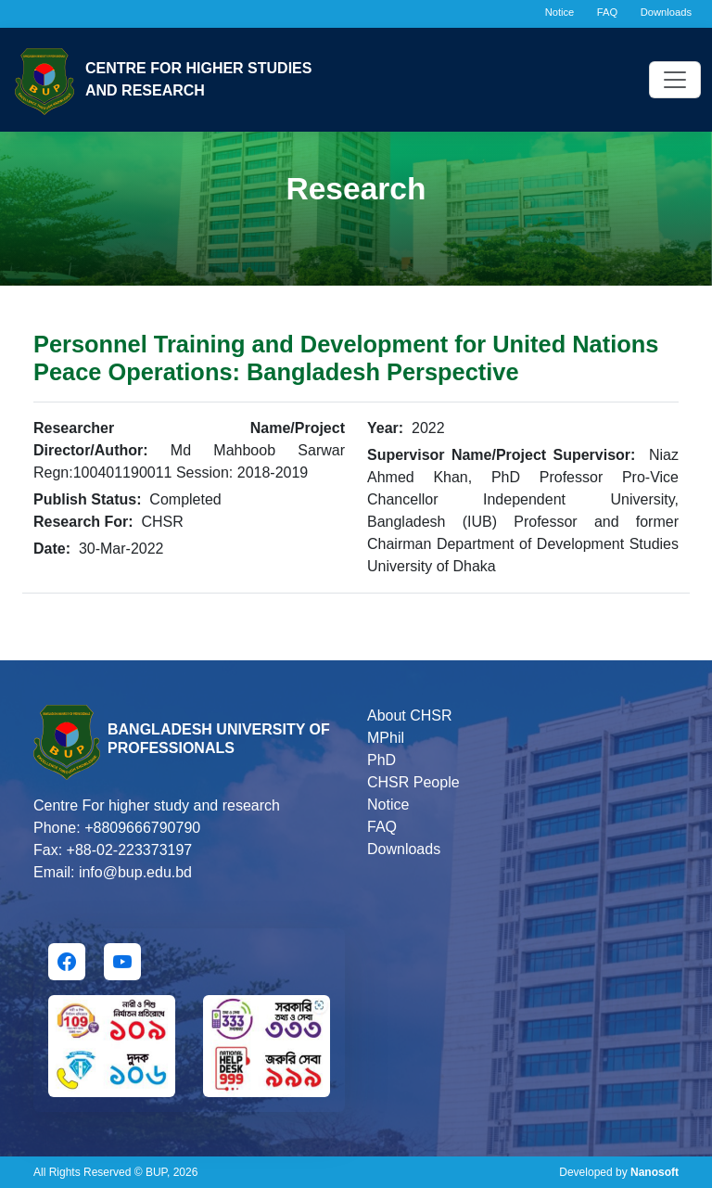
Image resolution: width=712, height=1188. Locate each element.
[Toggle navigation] (675, 79)
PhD (381, 760)
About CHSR (409, 715)
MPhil (385, 738)
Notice (560, 12)
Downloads (666, 12)
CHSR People (413, 782)
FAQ (607, 12)
